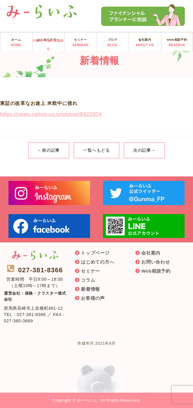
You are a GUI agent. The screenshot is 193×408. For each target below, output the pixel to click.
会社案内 (150, 252)
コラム (88, 280)
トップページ (95, 252)
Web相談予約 (156, 271)
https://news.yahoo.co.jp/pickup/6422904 (50, 114)
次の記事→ (144, 150)
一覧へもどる (96, 150)
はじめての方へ (97, 261)
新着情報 (90, 289)
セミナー (90, 271)
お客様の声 (93, 298)
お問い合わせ (155, 261)
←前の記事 (48, 150)
